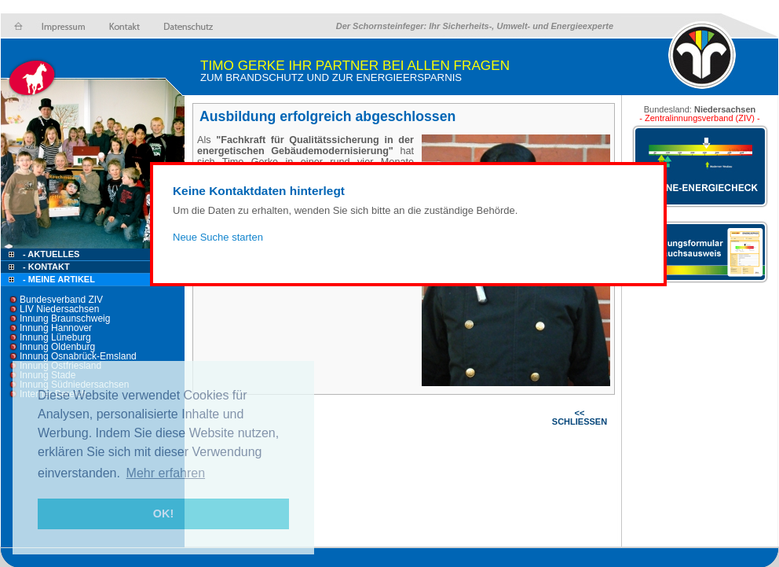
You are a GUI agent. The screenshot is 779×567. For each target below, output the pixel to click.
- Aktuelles (49, 254)
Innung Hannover (56, 327)
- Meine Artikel (59, 279)
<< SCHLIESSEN (579, 417)
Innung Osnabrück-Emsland (78, 356)
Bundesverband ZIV (61, 299)
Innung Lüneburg (55, 337)
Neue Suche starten (218, 237)
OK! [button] (163, 513)
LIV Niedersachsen (59, 309)
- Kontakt (45, 266)
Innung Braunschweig (65, 318)
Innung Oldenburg (57, 346)
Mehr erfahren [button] (166, 473)
